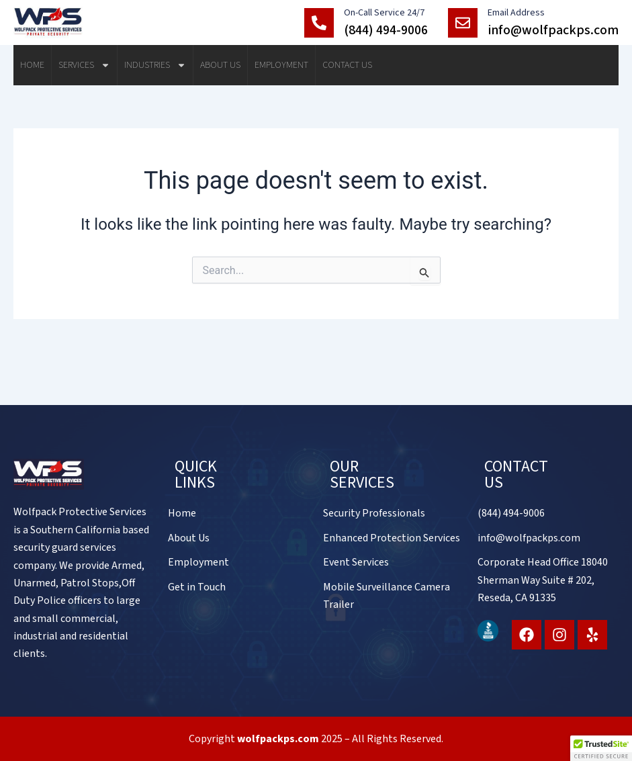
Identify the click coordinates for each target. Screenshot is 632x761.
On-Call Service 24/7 (384, 12)
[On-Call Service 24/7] (319, 23)
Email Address (516, 12)
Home (32, 65)
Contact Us (347, 65)
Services (84, 65)
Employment (281, 65)
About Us (220, 65)
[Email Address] (463, 23)
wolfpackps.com (278, 738)
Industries (155, 65)
